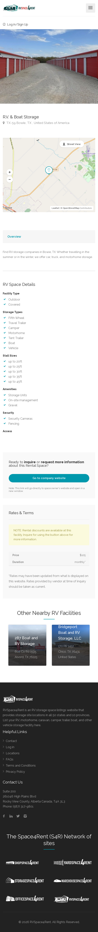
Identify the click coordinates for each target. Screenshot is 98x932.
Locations (13, 753)
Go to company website (49, 478)
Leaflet (55, 208)
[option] (49, 66)
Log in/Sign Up (15, 24)
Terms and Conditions (21, 765)
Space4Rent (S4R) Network (51, 836)
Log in (10, 747)
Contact (11, 741)
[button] (10, 172)
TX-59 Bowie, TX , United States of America (36, 123)
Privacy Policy (15, 771)
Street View (74, 144)
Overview (14, 236)
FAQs (9, 759)
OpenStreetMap (71, 208)
